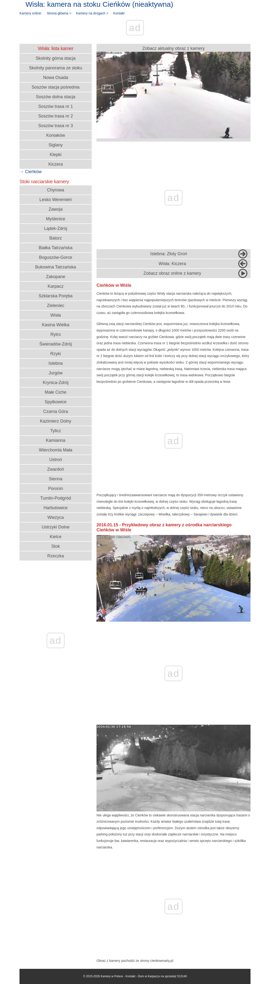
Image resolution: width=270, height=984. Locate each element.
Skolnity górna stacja (56, 58)
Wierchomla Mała (55, 450)
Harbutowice (56, 507)
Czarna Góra (55, 411)
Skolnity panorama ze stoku (55, 67)
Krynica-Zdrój (55, 382)
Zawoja (56, 209)
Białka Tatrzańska (56, 247)
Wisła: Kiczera (172, 263)
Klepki (55, 154)
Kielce (55, 536)
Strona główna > (59, 13)
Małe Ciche (55, 392)
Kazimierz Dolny (55, 421)
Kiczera (55, 164)
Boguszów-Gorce (55, 257)
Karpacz (56, 286)
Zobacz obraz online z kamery (172, 273)
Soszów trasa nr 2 (55, 116)
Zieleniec (55, 305)
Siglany (55, 145)
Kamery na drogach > (92, 13)
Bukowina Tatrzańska (55, 267)
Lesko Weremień (55, 199)
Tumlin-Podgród (55, 498)
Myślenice (55, 218)
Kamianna (55, 440)
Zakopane (55, 276)
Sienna (55, 478)
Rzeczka (55, 556)
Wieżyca (55, 517)
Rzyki (55, 353)
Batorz (55, 238)
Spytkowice (55, 401)
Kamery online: (30, 13)
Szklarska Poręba (55, 295)
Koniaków (55, 135)
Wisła (55, 315)
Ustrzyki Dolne (56, 527)
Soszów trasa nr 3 (55, 125)
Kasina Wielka (55, 324)
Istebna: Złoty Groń (168, 253)
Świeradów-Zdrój (55, 344)
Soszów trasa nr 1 (55, 106)
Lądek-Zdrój (55, 228)
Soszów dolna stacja (55, 96)
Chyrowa (55, 190)
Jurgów (56, 373)
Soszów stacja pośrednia (55, 87)
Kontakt (118, 13)
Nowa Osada (55, 77)
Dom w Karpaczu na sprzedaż (157, 976)
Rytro (55, 334)
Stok (55, 546)
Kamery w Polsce (112, 976)
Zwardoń (55, 469)
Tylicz (55, 430)
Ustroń (55, 459)
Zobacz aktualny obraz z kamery (173, 92)
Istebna (55, 363)
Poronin (55, 488)
